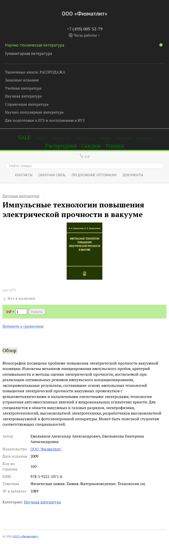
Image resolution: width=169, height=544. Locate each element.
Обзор (9, 350)
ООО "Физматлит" (46, 448)
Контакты (23, 175)
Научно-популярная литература (34, 112)
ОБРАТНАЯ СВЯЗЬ (52, 175)
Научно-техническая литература (84, 45)
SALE (24, 137)
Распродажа (61, 145)
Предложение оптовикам (94, 175)
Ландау (106, 138)
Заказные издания (22, 79)
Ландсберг (124, 138)
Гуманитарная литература (28, 53)
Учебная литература (23, 88)
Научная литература (23, 96)
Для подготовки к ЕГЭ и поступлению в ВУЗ (44, 120)
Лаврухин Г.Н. (85, 138)
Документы (132, 175)
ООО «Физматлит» (84, 13)
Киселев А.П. (61, 138)
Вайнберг (41, 138)
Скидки (91, 145)
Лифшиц (143, 138)
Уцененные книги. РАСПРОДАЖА (35, 72)
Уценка (114, 145)
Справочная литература (27, 104)
